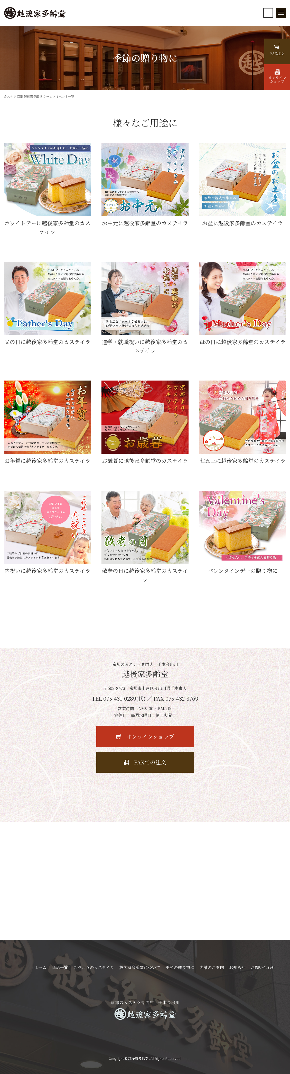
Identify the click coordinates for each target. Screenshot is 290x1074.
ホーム (40, 967)
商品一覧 (60, 967)
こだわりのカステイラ (93, 967)
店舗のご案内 (211, 967)
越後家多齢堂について (139, 967)
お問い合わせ (263, 967)
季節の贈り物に (179, 967)
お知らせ (237, 967)
